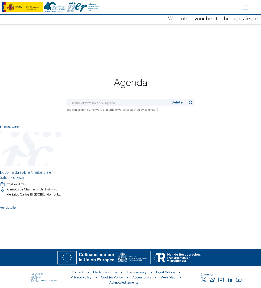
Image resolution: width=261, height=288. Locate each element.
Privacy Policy (81, 277)
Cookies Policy (112, 277)
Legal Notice (165, 272)
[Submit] (191, 103)
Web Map (168, 277)
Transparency (136, 272)
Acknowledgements (123, 282)
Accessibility (141, 277)
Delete (177, 102)
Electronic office (105, 272)
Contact (77, 272)
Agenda (130, 82)
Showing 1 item (10, 126)
